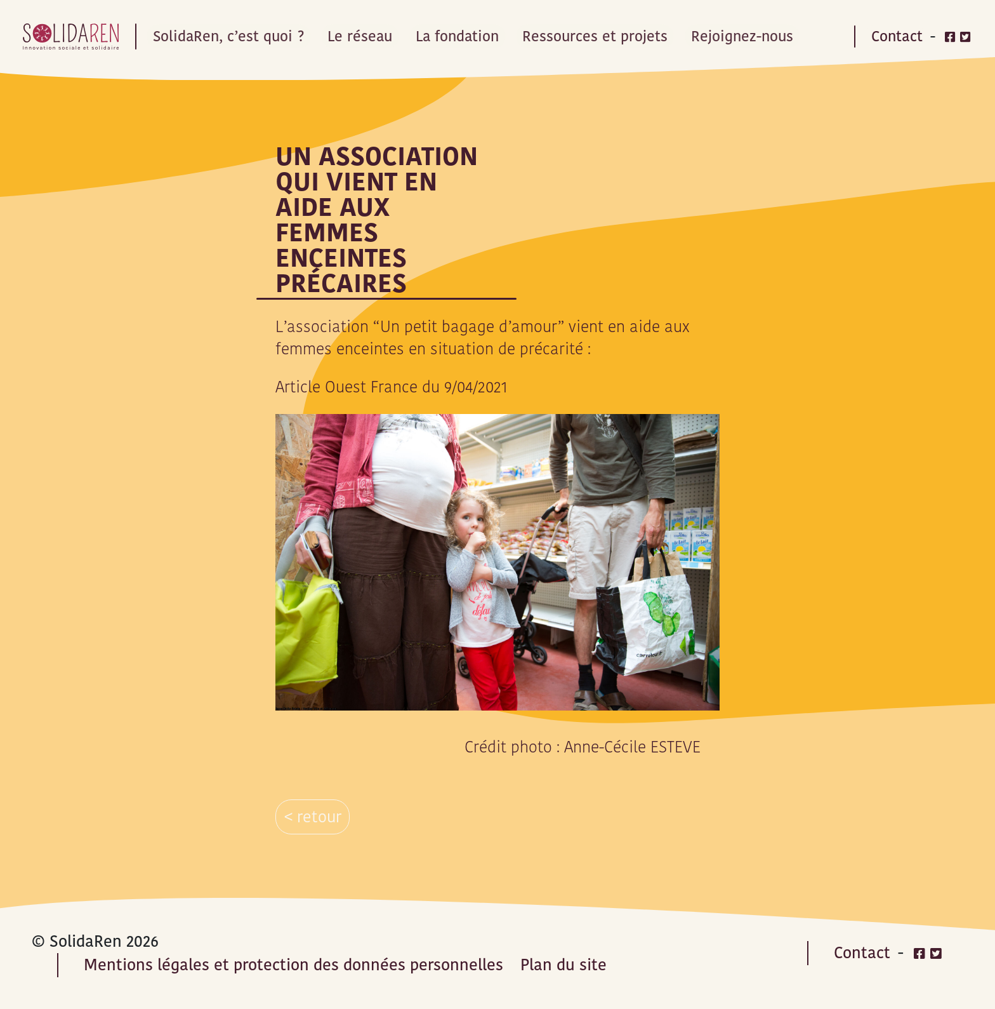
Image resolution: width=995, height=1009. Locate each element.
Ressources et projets (603, 36)
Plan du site (563, 965)
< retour (312, 817)
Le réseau (364, 36)
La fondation (464, 36)
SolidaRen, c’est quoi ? (230, 36)
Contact (897, 36)
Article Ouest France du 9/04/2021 (391, 387)
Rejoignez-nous (752, 36)
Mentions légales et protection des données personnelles (293, 965)
